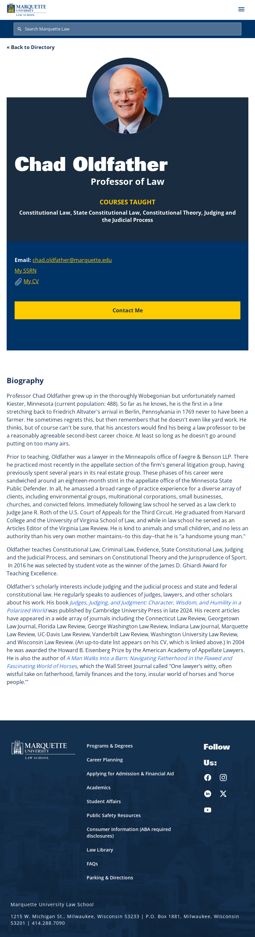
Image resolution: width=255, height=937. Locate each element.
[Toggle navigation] (241, 9)
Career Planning (105, 759)
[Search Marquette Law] (127, 29)
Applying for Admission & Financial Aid (130, 773)
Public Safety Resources (114, 815)
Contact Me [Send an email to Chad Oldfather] (128, 310)
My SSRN (26, 270)
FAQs (92, 863)
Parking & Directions (110, 877)
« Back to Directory (31, 47)
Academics (99, 787)
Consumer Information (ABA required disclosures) (129, 832)
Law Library (100, 850)
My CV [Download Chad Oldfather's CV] (31, 281)
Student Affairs (104, 801)
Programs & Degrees (110, 746)
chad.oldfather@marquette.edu (72, 260)
